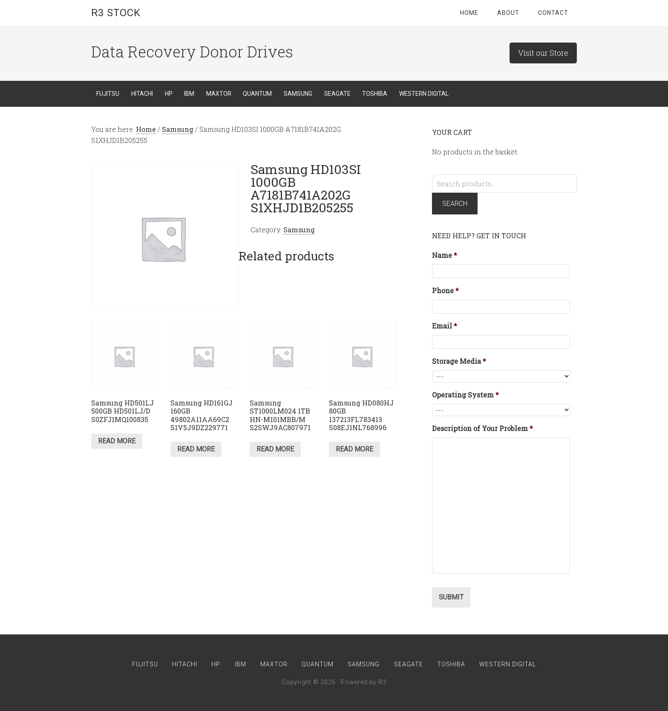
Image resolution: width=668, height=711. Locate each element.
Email (444, 326)
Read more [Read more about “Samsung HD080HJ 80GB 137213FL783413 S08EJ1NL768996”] (354, 449)
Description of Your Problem (482, 428)
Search (454, 204)
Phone (445, 290)
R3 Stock (116, 13)
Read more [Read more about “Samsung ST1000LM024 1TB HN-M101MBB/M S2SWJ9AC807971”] (275, 449)
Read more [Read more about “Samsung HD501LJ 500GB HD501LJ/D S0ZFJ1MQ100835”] (116, 441)
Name (444, 255)
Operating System (465, 395)
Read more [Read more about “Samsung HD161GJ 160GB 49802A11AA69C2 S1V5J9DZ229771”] (196, 449)
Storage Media (459, 361)
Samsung (177, 129)
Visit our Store (543, 53)
